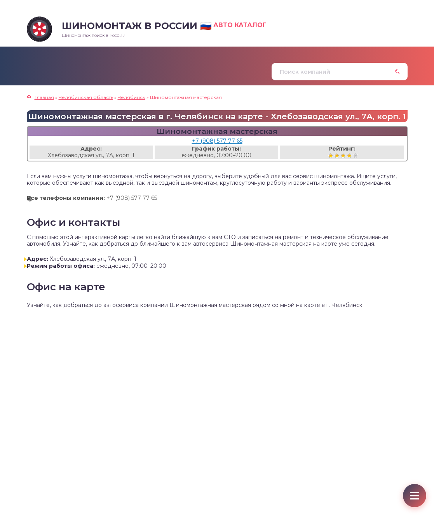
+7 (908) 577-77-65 (217, 140)
